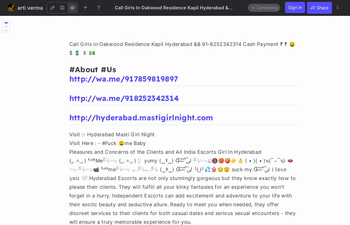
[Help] (98, 7)
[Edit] (52, 7)
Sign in (295, 7)
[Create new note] (85, 7)
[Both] (62, 7)
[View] (72, 7)
